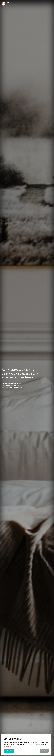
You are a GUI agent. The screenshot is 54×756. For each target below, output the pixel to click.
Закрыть (44, 750)
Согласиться (9, 750)
